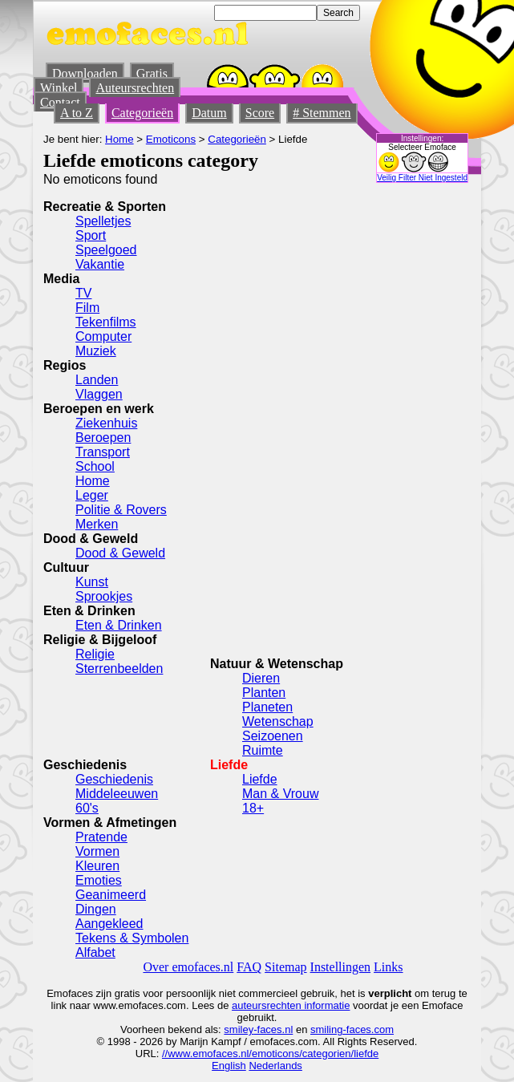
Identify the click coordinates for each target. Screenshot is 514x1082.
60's (87, 808)
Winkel (58, 88)
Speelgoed (106, 250)
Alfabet (95, 952)
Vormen (97, 851)
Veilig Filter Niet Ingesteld (422, 177)
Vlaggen (99, 394)
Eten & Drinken (118, 625)
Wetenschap (278, 721)
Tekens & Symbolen (131, 938)
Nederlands (275, 1066)
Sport (90, 235)
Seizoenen (272, 736)
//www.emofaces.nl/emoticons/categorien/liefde (270, 1054)
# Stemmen (321, 113)
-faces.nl (273, 1029)
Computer (103, 336)
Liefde (259, 779)
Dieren (261, 678)
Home (119, 139)
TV (83, 293)
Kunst (91, 582)
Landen (96, 380)
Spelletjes (103, 221)
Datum (209, 113)
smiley (238, 1029)
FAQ (249, 967)
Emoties (98, 880)
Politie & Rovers (121, 510)
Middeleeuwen (116, 793)
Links (388, 967)
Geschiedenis (114, 779)
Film (87, 307)
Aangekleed (109, 923)
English (229, 1066)
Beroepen (103, 437)
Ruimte (262, 750)
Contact (60, 102)
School (95, 466)
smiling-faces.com (352, 1029)
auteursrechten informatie (291, 1005)
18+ (253, 808)
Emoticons (171, 139)
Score (259, 113)
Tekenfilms (105, 322)
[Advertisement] (330, 413)
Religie (95, 654)
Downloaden (85, 73)
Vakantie (99, 264)
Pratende (101, 837)
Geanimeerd (110, 895)
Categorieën (142, 113)
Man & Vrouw (280, 793)
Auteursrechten (134, 88)
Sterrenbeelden (119, 668)
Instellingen (340, 967)
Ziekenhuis (106, 423)
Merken (96, 524)
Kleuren (97, 866)
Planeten (267, 707)
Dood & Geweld (120, 553)
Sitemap (285, 967)
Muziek (95, 351)
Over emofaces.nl (188, 967)
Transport (102, 452)
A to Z (76, 113)
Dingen (95, 909)
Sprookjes (103, 596)
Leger (91, 495)
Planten (263, 692)
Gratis (152, 73)
